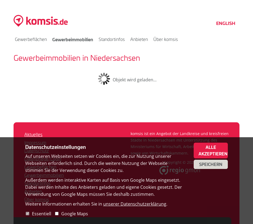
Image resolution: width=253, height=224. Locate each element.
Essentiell (41, 214)
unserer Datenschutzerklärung (134, 204)
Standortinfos (112, 39)
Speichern (210, 164)
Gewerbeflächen (31, 39)
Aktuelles (33, 134)
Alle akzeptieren (213, 150)
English (225, 23)
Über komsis (165, 39)
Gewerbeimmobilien (72, 39)
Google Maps (74, 214)
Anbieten (139, 39)
